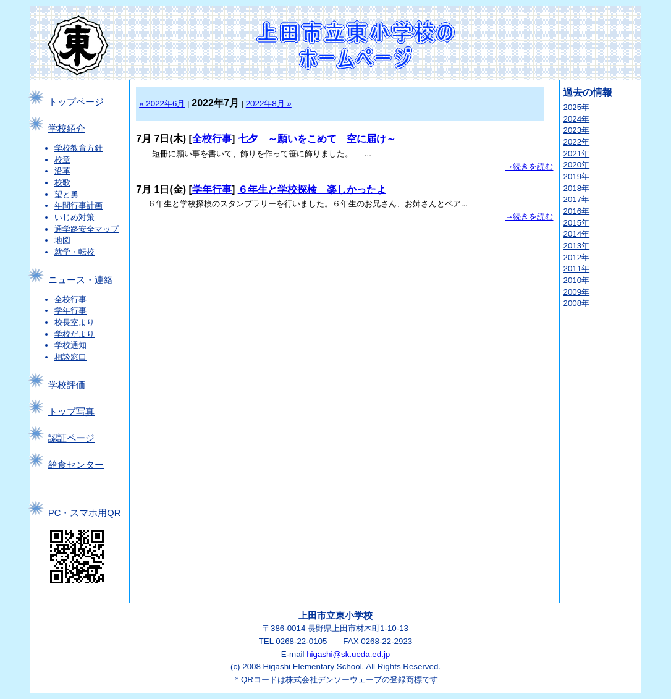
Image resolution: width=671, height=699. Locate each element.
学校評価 (66, 385)
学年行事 (70, 310)
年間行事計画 (78, 205)
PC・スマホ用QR (84, 513)
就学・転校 (74, 251)
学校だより (74, 334)
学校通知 (70, 345)
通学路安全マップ (86, 229)
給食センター (76, 465)
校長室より (74, 322)
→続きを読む (529, 166)
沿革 (62, 171)
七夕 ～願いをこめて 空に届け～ (317, 138)
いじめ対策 (74, 217)
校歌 (62, 182)
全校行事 (70, 299)
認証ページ (71, 438)
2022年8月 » (269, 103)
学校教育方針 (78, 148)
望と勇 (66, 194)
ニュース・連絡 (80, 280)
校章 (62, 159)
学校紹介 (66, 128)
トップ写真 (71, 412)
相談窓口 (70, 357)
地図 (62, 240)
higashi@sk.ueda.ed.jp (348, 654)
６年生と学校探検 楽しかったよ (312, 189)
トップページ (76, 102)
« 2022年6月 (162, 103)
